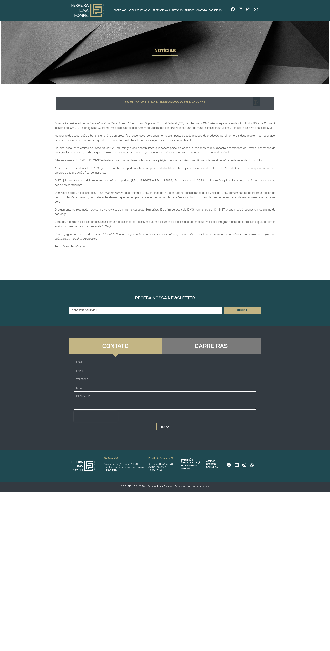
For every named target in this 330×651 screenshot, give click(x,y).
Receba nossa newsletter (165, 298)
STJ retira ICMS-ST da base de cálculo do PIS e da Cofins (165, 101)
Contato (201, 10)
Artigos (189, 10)
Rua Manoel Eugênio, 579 (160, 464)
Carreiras (215, 10)
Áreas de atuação (139, 10)
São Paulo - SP (111, 458)
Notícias (177, 10)
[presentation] (96, 416)
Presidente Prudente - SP (160, 458)
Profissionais (161, 10)
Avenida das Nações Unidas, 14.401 (121, 464)
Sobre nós (120, 10)
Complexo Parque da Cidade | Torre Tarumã (124, 467)
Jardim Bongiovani (157, 467)
